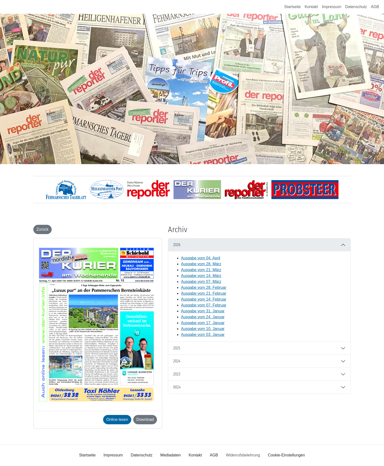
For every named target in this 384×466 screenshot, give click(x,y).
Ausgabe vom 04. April (200, 258)
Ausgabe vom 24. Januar (203, 317)
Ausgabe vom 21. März (201, 270)
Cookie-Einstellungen (286, 455)
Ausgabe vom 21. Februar (203, 293)
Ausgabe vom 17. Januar (203, 323)
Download (145, 419)
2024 (176, 361)
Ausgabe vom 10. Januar (203, 329)
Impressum (331, 7)
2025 (176, 348)
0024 (176, 387)
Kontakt (311, 7)
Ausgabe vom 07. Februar (203, 305)
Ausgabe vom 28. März (201, 264)
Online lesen (117, 419)
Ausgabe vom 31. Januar (203, 311)
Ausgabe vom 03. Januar (203, 335)
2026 (176, 244)
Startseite (292, 7)
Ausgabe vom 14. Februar (203, 299)
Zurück (42, 229)
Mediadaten (170, 455)
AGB (375, 7)
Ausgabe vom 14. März (201, 276)
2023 (176, 374)
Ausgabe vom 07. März (201, 282)
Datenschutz (356, 7)
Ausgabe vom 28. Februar (203, 287)
